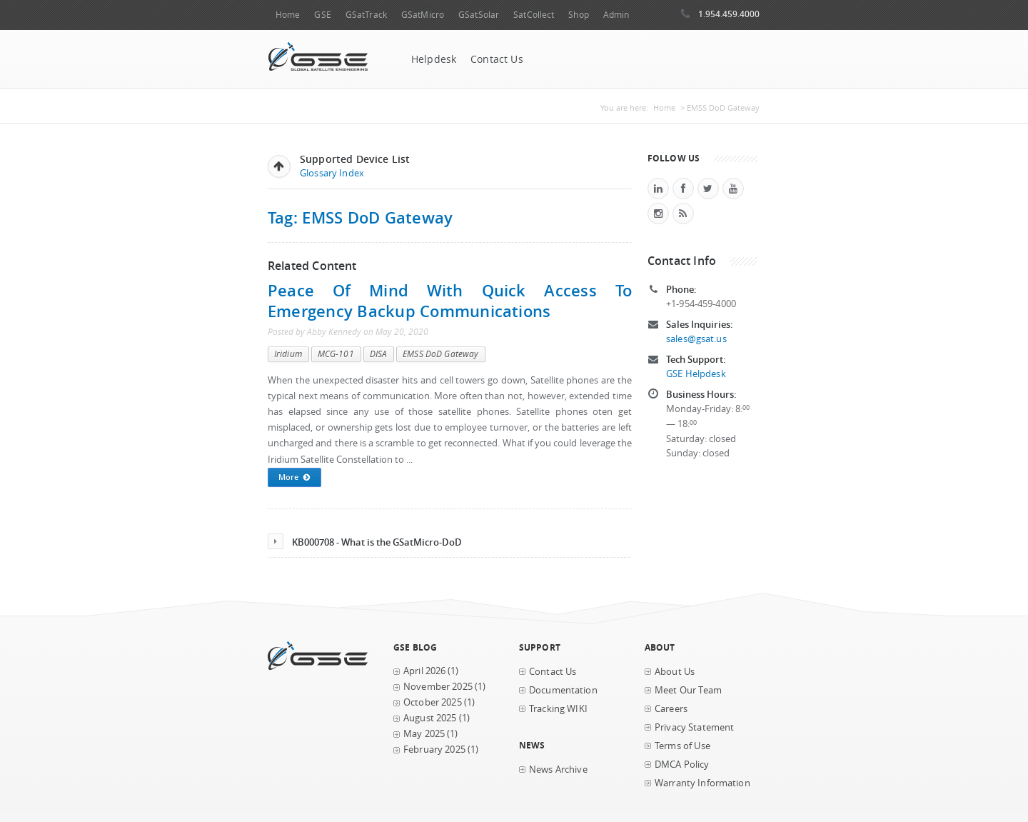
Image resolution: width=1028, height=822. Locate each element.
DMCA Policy (682, 764)
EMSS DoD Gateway (440, 354)
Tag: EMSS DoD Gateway (360, 217)
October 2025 (432, 702)
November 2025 (438, 687)
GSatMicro (422, 14)
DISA (378, 354)
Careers (671, 709)
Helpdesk (433, 59)
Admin (616, 14)
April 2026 (424, 671)
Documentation (563, 690)
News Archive (558, 769)
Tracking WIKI (558, 709)
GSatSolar (478, 14)
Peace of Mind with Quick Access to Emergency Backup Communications (450, 300)
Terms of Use (682, 746)
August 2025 (430, 718)
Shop (578, 14)
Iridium (288, 354)
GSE (322, 14)
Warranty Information (702, 783)
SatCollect (533, 14)
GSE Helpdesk (696, 374)
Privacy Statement (694, 727)
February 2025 (434, 749)
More (294, 478)
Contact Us (496, 59)
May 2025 (424, 734)
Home (288, 14)
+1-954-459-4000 (701, 304)
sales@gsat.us (696, 339)
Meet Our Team (688, 690)
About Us (675, 672)
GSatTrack (366, 14)
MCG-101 (336, 354)
